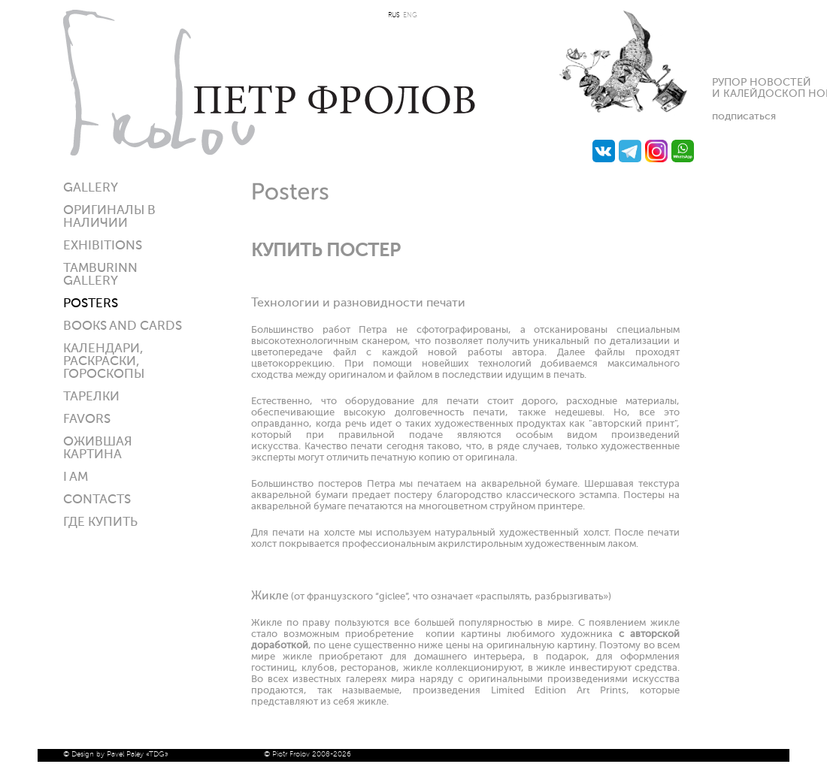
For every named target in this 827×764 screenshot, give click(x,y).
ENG (410, 15)
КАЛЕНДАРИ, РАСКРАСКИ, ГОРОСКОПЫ (103, 362)
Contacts (97, 500)
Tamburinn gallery (100, 275)
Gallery (90, 188)
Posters (90, 303)
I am (75, 477)
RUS (394, 15)
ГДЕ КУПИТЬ (100, 522)
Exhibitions (102, 246)
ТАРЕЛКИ (91, 397)
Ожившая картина (97, 448)
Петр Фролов (269, 83)
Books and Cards (122, 326)
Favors (87, 419)
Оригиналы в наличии (109, 217)
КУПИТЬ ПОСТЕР (326, 251)
